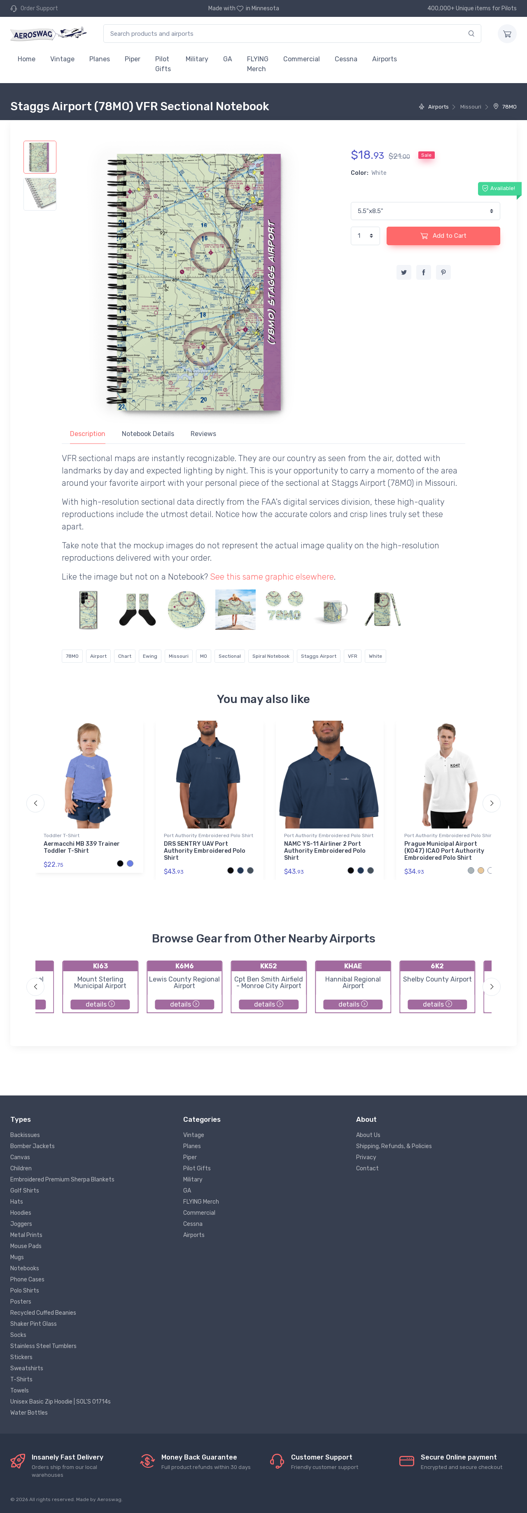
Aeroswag (109, 1499)
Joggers (21, 1224)
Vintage (62, 59)
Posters (20, 1301)
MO (203, 656)
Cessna (346, 59)
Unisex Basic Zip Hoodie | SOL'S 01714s (60, 1401)
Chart (124, 656)
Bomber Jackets (32, 1146)
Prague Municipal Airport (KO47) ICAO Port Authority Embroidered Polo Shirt (444, 850)
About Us (368, 1135)
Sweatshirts (26, 1368)
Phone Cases (27, 1279)
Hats (16, 1201)
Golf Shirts (24, 1190)
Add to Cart (443, 235)
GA (227, 59)
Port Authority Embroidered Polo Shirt (208, 835)
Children (21, 1168)
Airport (98, 656)
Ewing (150, 656)
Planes (99, 59)
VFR (352, 656)
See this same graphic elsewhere (272, 577)
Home (26, 59)
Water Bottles (29, 1412)
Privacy (366, 1157)
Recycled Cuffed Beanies (43, 1312)
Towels (19, 1390)
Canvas (20, 1157)
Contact (367, 1168)
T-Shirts (21, 1379)
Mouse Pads (26, 1246)
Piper (132, 59)
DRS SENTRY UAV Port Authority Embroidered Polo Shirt (204, 850)
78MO (505, 107)
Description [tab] (87, 434)
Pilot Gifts (163, 64)
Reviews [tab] (203, 434)
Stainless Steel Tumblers (43, 1346)
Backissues (25, 1135)
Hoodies (20, 1212)
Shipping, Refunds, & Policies (394, 1146)
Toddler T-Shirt (61, 835)
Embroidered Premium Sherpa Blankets (62, 1179)
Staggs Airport (318, 656)
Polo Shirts (24, 1290)
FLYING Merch (257, 64)
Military (197, 59)
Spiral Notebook (270, 656)
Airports (384, 59)
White (375, 656)
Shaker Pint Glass (33, 1323)
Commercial (301, 59)
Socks (18, 1335)
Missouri (179, 656)
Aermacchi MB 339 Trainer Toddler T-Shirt (82, 847)
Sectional (230, 656)
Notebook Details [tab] (148, 434)
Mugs (17, 1257)
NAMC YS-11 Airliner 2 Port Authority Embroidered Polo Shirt (325, 850)
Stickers (21, 1357)
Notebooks (24, 1268)
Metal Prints (26, 1235)
